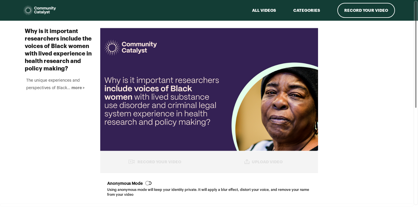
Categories (306, 10)
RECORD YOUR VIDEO (154, 161)
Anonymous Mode (125, 184)
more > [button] (74, 138)
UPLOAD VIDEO (263, 161)
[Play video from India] (360, 118)
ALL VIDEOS (264, 10)
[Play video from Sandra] (360, 171)
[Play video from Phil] (360, 66)
